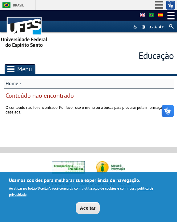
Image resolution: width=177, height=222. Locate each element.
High (143, 27)
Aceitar (88, 208)
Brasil (18, 5)
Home (12, 83)
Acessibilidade (136, 27)
